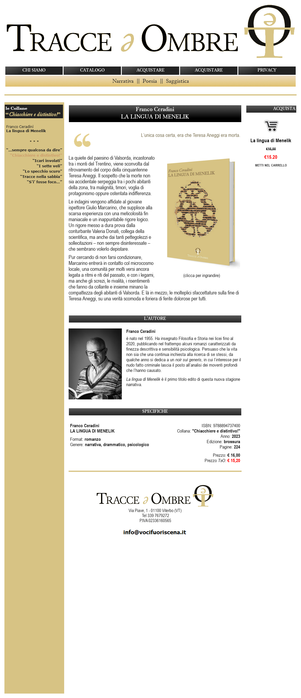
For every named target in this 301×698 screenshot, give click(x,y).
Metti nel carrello (271, 165)
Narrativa (123, 81)
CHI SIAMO (34, 70)
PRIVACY (267, 70)
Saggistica (177, 81)
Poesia (150, 81)
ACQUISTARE (150, 70)
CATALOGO (92, 70)
